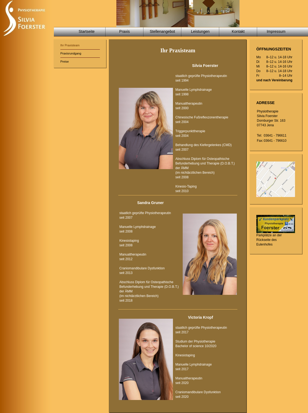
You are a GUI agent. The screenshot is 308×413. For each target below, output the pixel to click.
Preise (64, 61)
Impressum (276, 31)
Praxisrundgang (70, 53)
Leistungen (200, 31)
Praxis (124, 31)
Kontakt (238, 31)
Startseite (86, 31)
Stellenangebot (162, 31)
